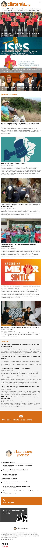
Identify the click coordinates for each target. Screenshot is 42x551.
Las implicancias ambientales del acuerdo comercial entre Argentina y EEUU (20, 286)
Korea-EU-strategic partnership (10, 474)
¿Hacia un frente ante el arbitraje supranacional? (13, 163)
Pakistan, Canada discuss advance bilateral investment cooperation (17, 465)
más (40, 408)
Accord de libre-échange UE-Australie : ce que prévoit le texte (16, 486)
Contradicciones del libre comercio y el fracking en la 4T (15, 368)
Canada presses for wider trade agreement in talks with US (15, 469)
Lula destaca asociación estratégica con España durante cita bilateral (19, 376)
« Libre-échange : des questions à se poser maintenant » (15, 481)
